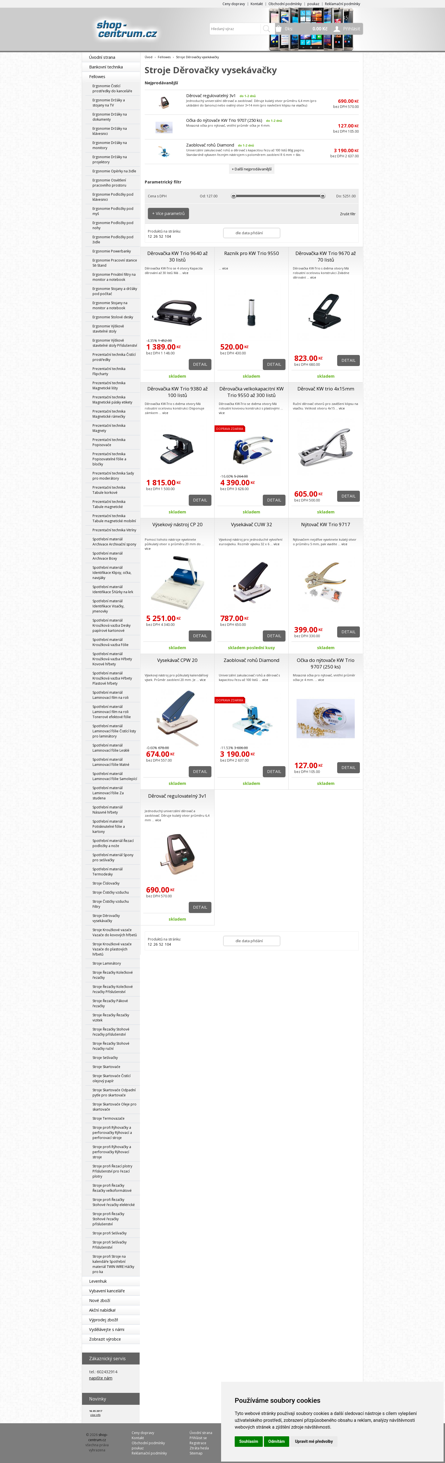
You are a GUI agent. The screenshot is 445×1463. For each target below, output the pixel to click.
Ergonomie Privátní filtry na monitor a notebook (114, 277)
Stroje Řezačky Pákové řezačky (110, 1003)
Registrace (198, 1443)
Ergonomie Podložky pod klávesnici (113, 197)
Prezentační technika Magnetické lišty (109, 385)
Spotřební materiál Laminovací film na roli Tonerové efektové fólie (112, 711)
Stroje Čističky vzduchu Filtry (111, 904)
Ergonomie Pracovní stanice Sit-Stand (115, 263)
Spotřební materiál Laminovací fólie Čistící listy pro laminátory (114, 731)
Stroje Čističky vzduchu (111, 892)
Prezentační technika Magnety (109, 428)
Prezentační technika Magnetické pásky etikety (112, 400)
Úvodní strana (102, 57)
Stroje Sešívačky (105, 1057)
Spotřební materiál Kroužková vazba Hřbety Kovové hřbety (112, 658)
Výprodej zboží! (103, 1319)
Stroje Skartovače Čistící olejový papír (112, 1078)
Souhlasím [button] (248, 1441)
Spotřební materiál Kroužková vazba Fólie (111, 642)
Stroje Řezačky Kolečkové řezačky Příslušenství (113, 989)
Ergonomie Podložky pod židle (113, 239)
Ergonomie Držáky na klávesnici (110, 131)
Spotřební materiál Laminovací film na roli (111, 695)
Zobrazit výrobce (105, 1339)
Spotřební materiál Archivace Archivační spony (114, 542)
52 (161, 236)
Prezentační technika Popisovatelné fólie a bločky (109, 459)
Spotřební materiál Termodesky (108, 872)
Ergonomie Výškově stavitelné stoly (108, 329)
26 (156, 236)
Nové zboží (99, 1300)
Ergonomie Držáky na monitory (110, 145)
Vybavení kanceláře (107, 1290)
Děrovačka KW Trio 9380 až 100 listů (177, 391)
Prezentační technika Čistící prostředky (114, 357)
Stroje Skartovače (106, 1066)
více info (95, 1415)
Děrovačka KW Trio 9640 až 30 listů (177, 256)
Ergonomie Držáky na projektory (110, 159)
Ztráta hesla (199, 1448)
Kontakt (257, 3)
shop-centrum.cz (98, 1437)
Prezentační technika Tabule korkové (109, 490)
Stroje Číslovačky (106, 883)
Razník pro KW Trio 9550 (251, 253)
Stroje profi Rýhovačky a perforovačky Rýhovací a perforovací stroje (112, 1132)
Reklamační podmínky (342, 3)
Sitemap (196, 1453)
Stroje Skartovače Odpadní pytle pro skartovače (114, 1093)
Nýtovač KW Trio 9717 (325, 524)
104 (168, 236)
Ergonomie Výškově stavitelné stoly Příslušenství (115, 343)
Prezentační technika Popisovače (109, 442)
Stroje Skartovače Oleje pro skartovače (115, 1107)
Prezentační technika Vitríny (114, 530)
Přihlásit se (198, 1437)
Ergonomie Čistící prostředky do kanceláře (112, 88)
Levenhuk (98, 1281)
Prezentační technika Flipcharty (109, 371)
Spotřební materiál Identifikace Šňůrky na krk (113, 589)
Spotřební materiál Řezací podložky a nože (113, 843)
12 (150, 236)
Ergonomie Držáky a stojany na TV (109, 103)
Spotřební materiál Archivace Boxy (108, 556)
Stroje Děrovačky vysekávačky (106, 918)
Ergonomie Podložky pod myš (113, 211)
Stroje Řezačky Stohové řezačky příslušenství (111, 1032)
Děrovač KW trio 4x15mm (325, 388)
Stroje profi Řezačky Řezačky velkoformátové (112, 1188)
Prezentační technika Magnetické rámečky (109, 414)
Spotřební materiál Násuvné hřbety (108, 810)
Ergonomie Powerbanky (112, 251)
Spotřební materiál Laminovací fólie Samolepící (115, 776)
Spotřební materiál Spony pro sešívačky (113, 857)
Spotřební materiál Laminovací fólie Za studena (108, 793)
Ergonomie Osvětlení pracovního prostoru (109, 183)
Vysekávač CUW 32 (251, 524)
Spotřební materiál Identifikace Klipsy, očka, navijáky (112, 572)
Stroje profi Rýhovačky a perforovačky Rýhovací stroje (112, 1151)
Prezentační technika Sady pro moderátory (113, 476)
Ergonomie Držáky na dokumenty (110, 117)
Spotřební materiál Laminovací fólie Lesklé (111, 748)
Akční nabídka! (102, 1310)
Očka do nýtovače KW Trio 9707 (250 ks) (224, 120)
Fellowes (97, 76)
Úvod (148, 57)
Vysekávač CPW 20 (177, 660)
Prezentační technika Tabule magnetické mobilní (114, 518)
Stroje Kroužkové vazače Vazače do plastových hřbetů (112, 949)
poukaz (313, 3)
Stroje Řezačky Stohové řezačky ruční (111, 1046)
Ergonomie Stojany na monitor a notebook (110, 305)
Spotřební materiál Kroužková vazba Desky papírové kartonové (112, 625)
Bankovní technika (106, 67)
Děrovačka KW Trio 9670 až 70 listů (325, 256)
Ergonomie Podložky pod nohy (113, 225)
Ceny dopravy (233, 3)
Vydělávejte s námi (106, 1329)
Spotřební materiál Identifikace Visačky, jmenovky (108, 606)
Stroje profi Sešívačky (110, 1233)
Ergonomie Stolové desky (113, 317)
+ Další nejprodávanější (252, 169)
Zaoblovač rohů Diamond (210, 145)
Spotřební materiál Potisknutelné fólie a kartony (109, 826)
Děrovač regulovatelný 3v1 (211, 95)
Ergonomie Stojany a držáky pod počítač (115, 291)
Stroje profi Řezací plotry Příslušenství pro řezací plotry (112, 1171)
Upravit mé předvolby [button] (314, 1441)
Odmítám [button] (276, 1441)
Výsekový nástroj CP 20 (177, 524)
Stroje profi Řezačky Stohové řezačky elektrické (114, 1202)
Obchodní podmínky (285, 3)
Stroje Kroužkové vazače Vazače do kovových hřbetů (115, 932)
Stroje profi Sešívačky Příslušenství (110, 1245)
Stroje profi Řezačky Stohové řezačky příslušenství (108, 1218)
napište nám (100, 1378)
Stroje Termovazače (109, 1118)
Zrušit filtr (348, 214)
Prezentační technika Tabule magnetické (109, 504)
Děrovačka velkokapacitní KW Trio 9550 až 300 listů (251, 391)
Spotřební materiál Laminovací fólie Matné (111, 762)
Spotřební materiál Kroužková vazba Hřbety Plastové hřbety (112, 678)
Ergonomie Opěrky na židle (114, 171)
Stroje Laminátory (107, 963)
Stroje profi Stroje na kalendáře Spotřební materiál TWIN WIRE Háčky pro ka (113, 1264)
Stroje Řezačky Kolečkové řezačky (113, 975)
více (185, 273)
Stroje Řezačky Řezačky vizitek (111, 1018)
